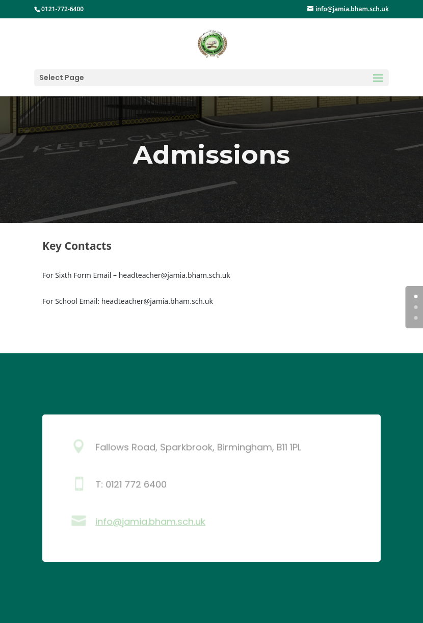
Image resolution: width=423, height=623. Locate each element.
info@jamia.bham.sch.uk (150, 521)
